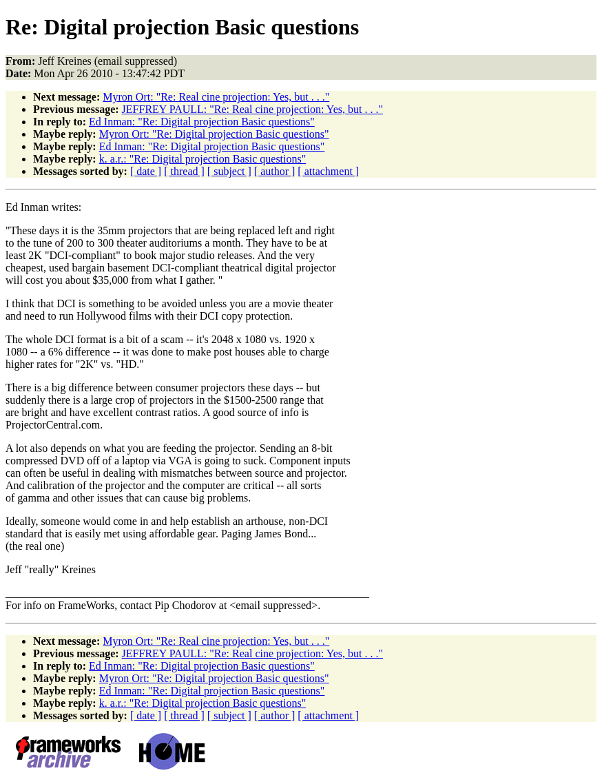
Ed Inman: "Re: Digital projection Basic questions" (202, 121)
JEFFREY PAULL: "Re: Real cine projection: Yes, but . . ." (252, 109)
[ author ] (274, 171)
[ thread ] (184, 171)
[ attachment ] (328, 171)
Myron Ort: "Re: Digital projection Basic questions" (214, 134)
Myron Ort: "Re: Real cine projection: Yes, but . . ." (216, 97)
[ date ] (145, 171)
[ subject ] (229, 171)
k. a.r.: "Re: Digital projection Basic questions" (203, 159)
